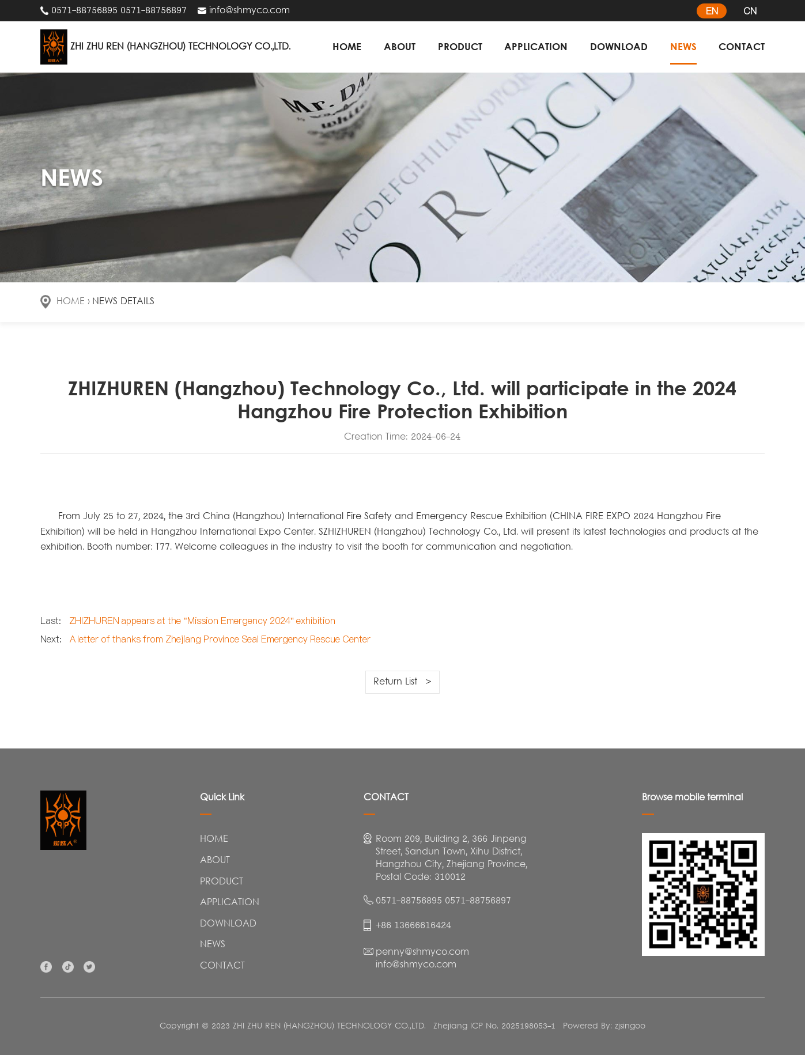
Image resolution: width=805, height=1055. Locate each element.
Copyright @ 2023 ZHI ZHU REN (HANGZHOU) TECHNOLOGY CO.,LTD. (293, 1026)
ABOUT (399, 46)
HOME (346, 46)
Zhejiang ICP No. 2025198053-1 (494, 1026)
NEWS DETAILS (123, 302)
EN (712, 11)
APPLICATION (536, 46)
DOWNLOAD (619, 46)
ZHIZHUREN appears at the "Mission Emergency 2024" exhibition (202, 620)
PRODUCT (460, 46)
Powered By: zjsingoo (604, 1026)
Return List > (402, 682)
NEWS (683, 46)
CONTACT (742, 46)
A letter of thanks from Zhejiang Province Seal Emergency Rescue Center (220, 639)
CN (750, 11)
